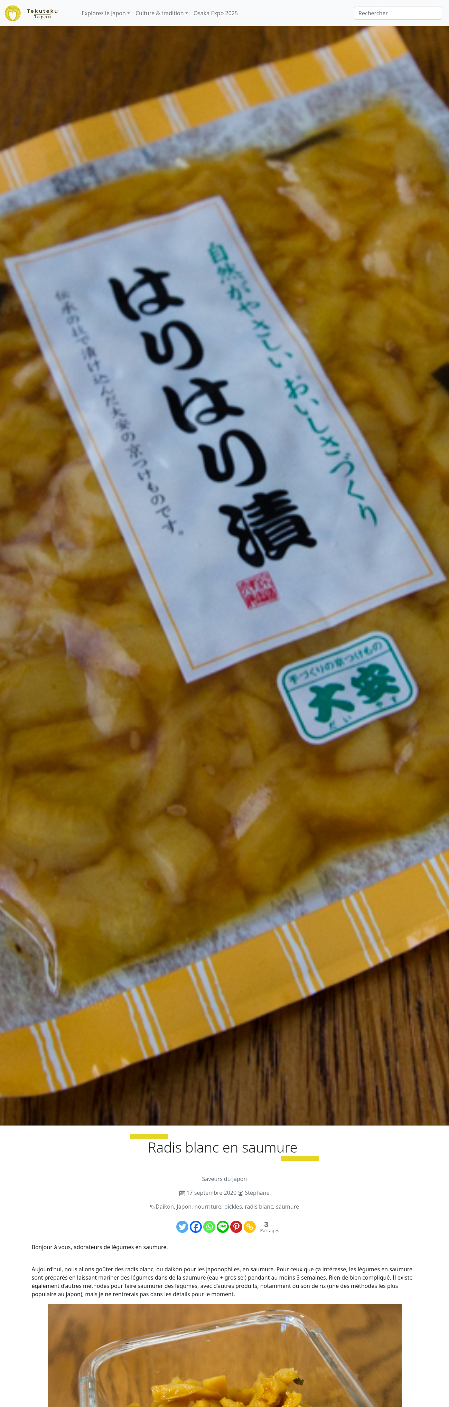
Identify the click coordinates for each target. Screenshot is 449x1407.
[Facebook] (196, 1227)
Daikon (165, 1206)
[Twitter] (182, 1227)
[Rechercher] (398, 13)
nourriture (208, 1206)
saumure (287, 1206)
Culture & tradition (159, 13)
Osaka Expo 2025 (216, 13)
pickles (233, 1206)
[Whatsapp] (209, 1227)
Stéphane (257, 1193)
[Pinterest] (236, 1227)
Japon (184, 1206)
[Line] (223, 1227)
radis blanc (259, 1206)
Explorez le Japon (104, 13)
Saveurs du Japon (224, 1179)
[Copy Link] (250, 1227)
